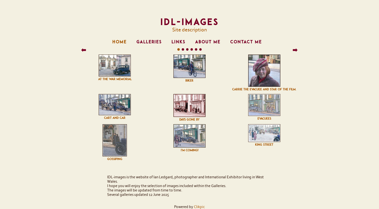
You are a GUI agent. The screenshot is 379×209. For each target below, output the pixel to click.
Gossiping (114, 159)
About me (207, 41)
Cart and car (114, 118)
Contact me (246, 41)
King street (264, 144)
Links (178, 41)
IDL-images (189, 22)
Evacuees (264, 118)
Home (119, 41)
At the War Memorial (115, 79)
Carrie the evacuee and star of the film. (264, 89)
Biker (189, 80)
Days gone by (189, 119)
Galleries (149, 41)
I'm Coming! (189, 150)
